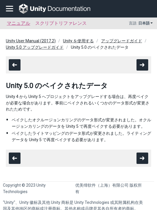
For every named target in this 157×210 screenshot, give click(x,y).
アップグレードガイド (121, 40)
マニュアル (18, 23)
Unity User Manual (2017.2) (31, 40)
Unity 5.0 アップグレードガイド (35, 47)
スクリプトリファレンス (61, 23)
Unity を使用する (78, 40)
